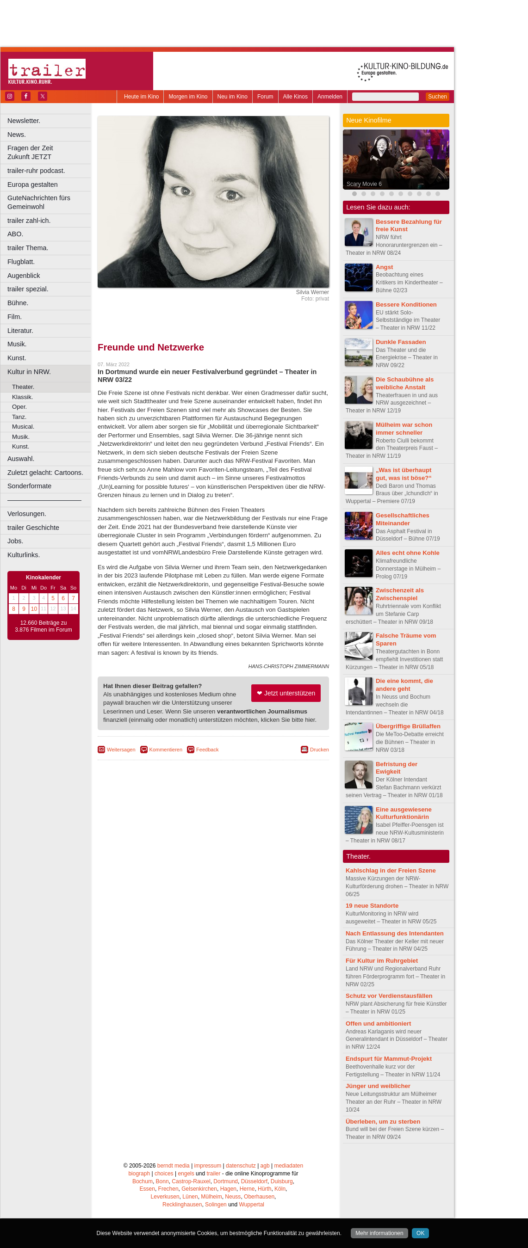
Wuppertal (251, 1204)
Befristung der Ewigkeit (396, 768)
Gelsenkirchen (199, 1189)
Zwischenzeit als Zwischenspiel (400, 594)
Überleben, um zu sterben (383, 1121)
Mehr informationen (379, 1233)
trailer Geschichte (33, 527)
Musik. (17, 344)
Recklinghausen (182, 1204)
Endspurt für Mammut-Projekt (389, 1058)
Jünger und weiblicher (378, 1085)
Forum (265, 96)
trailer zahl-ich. (29, 220)
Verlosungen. (26, 513)
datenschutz (241, 1165)
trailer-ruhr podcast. (36, 170)
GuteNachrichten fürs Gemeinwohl (38, 202)
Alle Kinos (295, 96)
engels (186, 1173)
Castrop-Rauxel (191, 1181)
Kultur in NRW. (29, 371)
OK (420, 1233)
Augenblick (23, 275)
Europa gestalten (32, 184)
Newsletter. (23, 120)
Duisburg (282, 1181)
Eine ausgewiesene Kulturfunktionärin (404, 813)
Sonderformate (29, 486)
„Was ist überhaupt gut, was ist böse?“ (404, 474)
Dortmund (225, 1181)
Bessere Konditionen (406, 304)
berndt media (173, 1165)
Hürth (264, 1189)
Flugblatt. (21, 261)
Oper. (19, 406)
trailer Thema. (28, 248)
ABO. (15, 234)
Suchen (437, 96)
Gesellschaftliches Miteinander (402, 519)
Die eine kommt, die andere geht (404, 684)
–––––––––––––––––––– (44, 500)
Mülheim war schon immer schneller (404, 428)
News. (16, 134)
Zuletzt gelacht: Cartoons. (45, 472)
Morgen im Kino (187, 96)
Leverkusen (165, 1196)
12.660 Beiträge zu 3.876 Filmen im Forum (43, 626)
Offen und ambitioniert (378, 1023)
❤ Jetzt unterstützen (286, 693)
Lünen (190, 1196)
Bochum (142, 1181)
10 (34, 609)
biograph (139, 1173)
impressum (208, 1165)
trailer (213, 1173)
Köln (280, 1189)
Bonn (162, 1181)
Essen (147, 1189)
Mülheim (211, 1196)
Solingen (216, 1204)
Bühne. (18, 303)
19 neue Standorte (372, 905)
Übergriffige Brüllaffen (408, 726)
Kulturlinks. (23, 555)
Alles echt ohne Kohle (408, 552)
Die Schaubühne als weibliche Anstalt (405, 383)
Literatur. (20, 330)
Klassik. (22, 396)
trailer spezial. (28, 289)
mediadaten (288, 1165)
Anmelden (329, 96)
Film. (14, 316)
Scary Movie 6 (364, 184)
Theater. (23, 386)
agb (265, 1165)
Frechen (168, 1189)
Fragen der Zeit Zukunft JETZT (50, 152)
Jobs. (15, 541)
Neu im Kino (232, 96)
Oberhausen (259, 1196)
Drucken (319, 749)
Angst (384, 267)
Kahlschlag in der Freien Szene (391, 870)
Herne (247, 1189)
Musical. (23, 426)
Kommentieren (166, 749)
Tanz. (19, 416)
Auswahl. (20, 458)
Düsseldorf (254, 1181)
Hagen (228, 1189)
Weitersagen (121, 749)
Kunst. (16, 358)
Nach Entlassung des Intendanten (395, 933)
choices (164, 1173)
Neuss (233, 1196)
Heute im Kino (141, 96)
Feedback (207, 749)
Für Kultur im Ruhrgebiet (382, 960)
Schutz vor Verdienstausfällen (389, 995)
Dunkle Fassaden (401, 341)
